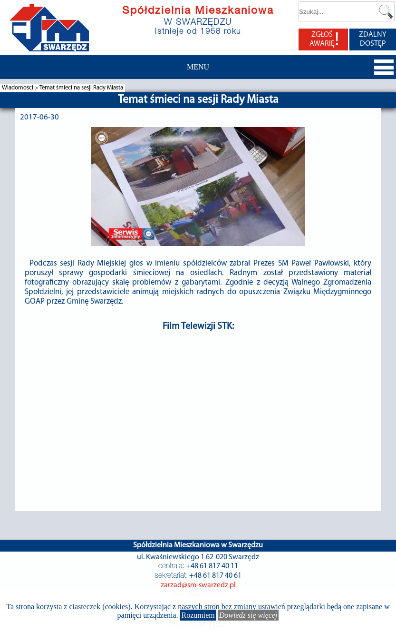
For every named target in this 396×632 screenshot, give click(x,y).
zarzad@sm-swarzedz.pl (198, 585)
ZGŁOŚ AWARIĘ (324, 39)
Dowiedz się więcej (248, 615)
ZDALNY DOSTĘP (372, 39)
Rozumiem (198, 615)
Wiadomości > (20, 88)
